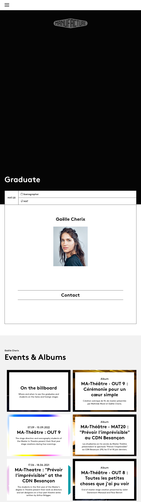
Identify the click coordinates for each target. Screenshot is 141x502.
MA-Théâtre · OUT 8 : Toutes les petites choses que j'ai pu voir (104, 478)
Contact (70, 295)
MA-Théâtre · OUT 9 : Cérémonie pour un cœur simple (104, 389)
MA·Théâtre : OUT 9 (39, 432)
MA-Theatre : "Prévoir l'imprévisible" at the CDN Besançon (39, 475)
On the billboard (38, 388)
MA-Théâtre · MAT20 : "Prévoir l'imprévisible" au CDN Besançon (105, 432)
